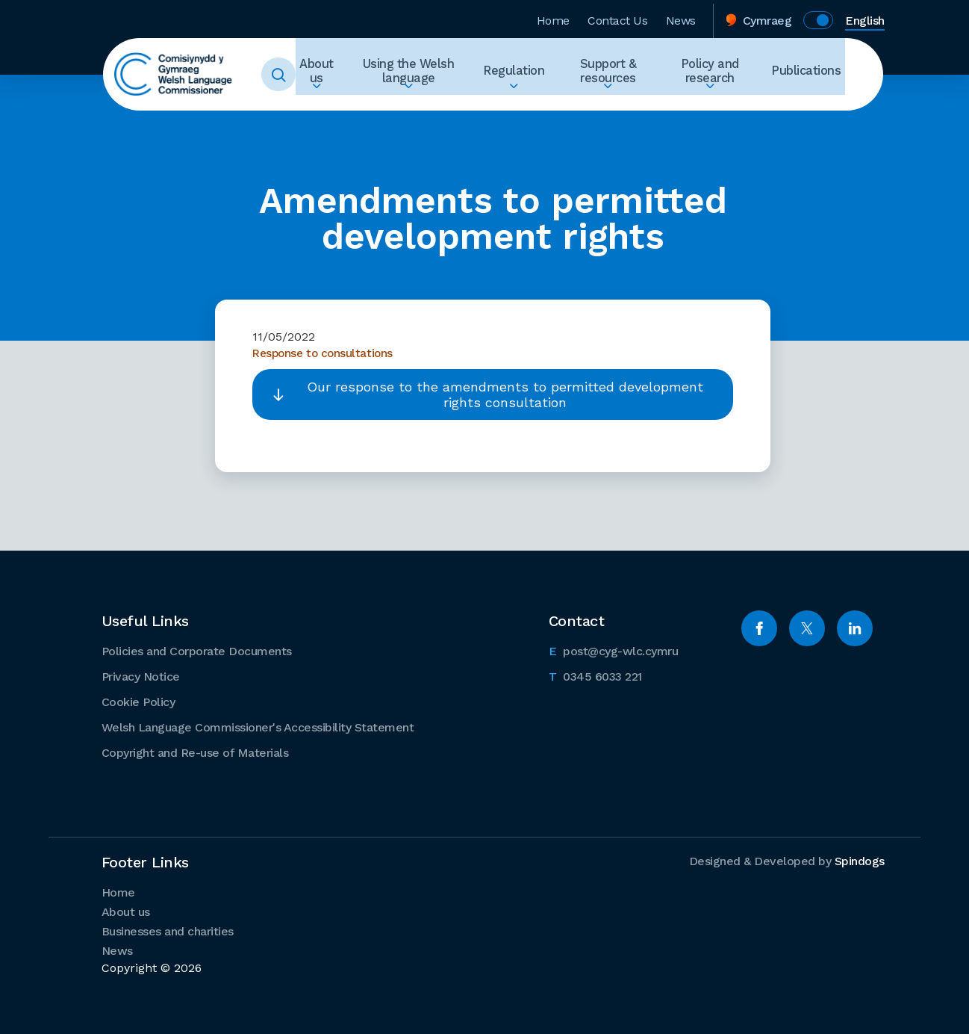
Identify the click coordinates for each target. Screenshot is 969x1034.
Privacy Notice (141, 676)
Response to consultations (325, 352)
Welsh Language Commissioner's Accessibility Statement (258, 726)
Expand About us (335, 102)
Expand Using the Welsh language (426, 102)
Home (553, 17)
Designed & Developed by (787, 860)
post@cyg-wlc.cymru (614, 649)
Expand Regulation (528, 102)
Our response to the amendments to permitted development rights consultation (505, 393)
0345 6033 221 (595, 674)
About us (335, 75)
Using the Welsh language (426, 75)
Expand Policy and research (720, 102)
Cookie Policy (138, 701)
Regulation (528, 74)
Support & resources (618, 75)
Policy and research (719, 75)
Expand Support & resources (617, 102)
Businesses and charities (168, 930)
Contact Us (618, 17)
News (681, 17)
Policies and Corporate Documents (197, 650)
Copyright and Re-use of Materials (195, 752)
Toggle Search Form (297, 75)
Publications (811, 74)
